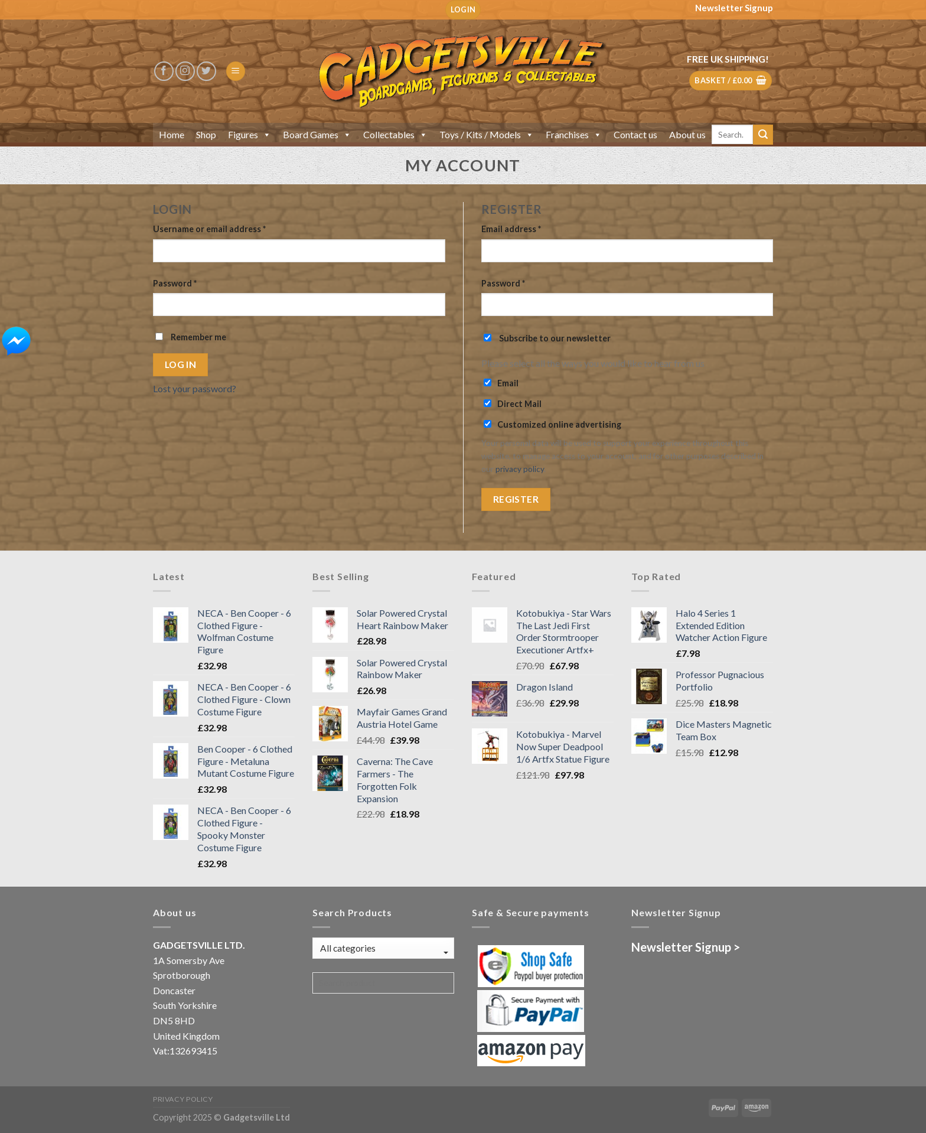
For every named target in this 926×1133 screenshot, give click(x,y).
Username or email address (209, 229)
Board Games (317, 134)
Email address (511, 229)
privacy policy (519, 469)
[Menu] (235, 71)
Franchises (574, 134)
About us (687, 134)
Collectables (395, 134)
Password (175, 283)
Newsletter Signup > (685, 947)
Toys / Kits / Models (486, 134)
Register (516, 499)
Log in (181, 364)
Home (171, 134)
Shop (206, 134)
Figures (249, 134)
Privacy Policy (183, 1099)
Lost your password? (194, 388)
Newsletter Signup (734, 7)
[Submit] (763, 135)
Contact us (635, 134)
